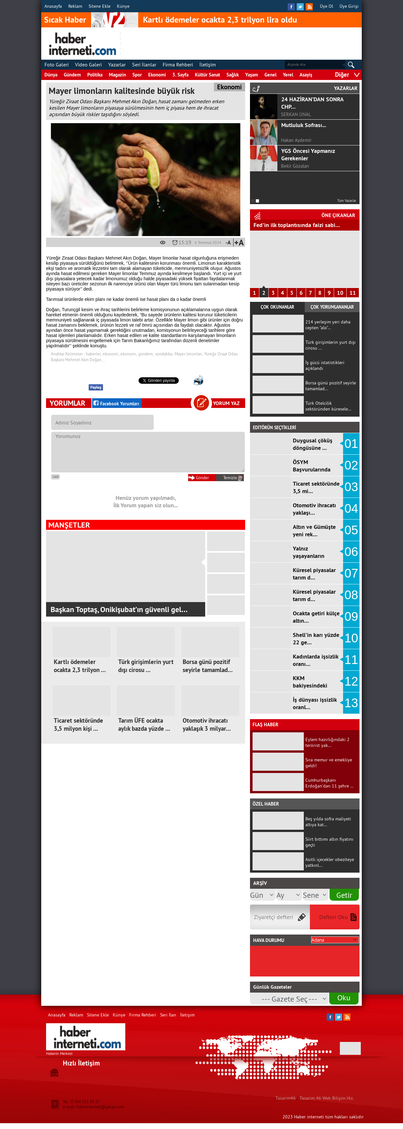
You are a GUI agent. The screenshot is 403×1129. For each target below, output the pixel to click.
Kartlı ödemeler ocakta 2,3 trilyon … (80, 666)
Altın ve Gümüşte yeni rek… (314, 530)
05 (351, 530)
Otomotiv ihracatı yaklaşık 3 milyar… (207, 725)
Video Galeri (88, 64)
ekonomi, (111, 353)
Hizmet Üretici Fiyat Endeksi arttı (295, 225)
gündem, (146, 353)
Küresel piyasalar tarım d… (314, 573)
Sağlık (232, 75)
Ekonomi (157, 75)
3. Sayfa (180, 75)
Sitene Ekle (99, 6)
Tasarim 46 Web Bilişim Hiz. (327, 1098)
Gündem (72, 75)
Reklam (75, 6)
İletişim (207, 64)
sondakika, (164, 353)
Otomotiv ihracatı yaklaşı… (314, 508)
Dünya (50, 75)
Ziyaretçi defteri (273, 917)
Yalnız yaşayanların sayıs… (308, 556)
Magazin (117, 75)
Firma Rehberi (178, 64)
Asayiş (306, 75)
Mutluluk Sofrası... (303, 125)
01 (351, 444)
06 (351, 552)
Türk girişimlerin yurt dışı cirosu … (146, 666)
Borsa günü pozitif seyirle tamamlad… (208, 666)
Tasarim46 (285, 1098)
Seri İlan (168, 1015)
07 (351, 573)
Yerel (288, 75)
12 (351, 681)
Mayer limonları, (189, 353)
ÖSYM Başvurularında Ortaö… (312, 469)
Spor (137, 75)
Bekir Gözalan (295, 166)
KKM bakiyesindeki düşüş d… (310, 685)
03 (351, 487)
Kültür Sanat (207, 75)
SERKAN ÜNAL (296, 114)
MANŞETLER (69, 525)
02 (351, 465)
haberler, (93, 353)
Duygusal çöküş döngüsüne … (312, 444)
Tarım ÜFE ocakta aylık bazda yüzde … (144, 725)
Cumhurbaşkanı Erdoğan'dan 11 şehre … (329, 783)
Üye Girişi (349, 6)
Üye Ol (326, 6)
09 (351, 616)
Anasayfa (53, 6)
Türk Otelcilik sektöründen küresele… (328, 406)
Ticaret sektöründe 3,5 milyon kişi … (78, 725)
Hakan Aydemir (296, 140)
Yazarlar (117, 64)
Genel (270, 75)
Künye (123, 6)
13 (351, 703)
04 (351, 508)
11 (353, 292)
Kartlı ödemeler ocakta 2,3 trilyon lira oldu (220, 19)
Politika (94, 75)
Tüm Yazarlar (346, 200)
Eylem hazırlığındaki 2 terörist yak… (327, 742)
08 (351, 595)
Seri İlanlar (144, 64)
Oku (343, 997)
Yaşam (251, 75)
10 (340, 292)
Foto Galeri (56, 64)
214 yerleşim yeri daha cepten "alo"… (327, 325)
